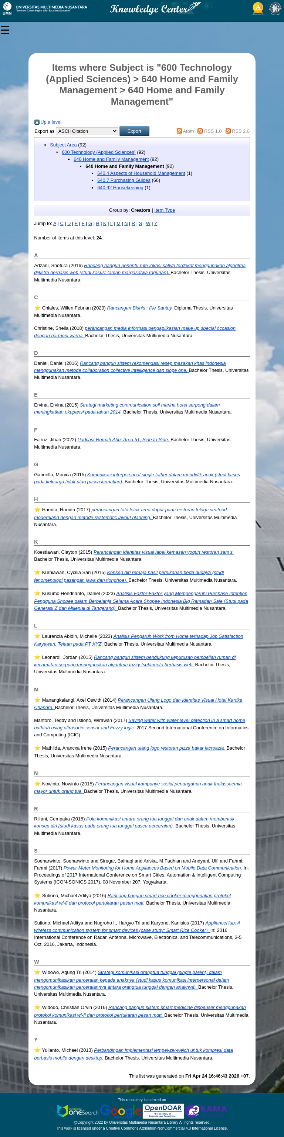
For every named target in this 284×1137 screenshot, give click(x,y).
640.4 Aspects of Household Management (141, 173)
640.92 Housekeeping (120, 187)
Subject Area (63, 145)
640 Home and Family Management (111, 159)
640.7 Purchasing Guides (124, 180)
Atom (188, 131)
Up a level (50, 122)
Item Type (164, 210)
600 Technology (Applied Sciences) (99, 152)
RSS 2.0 (241, 131)
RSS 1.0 (213, 131)
